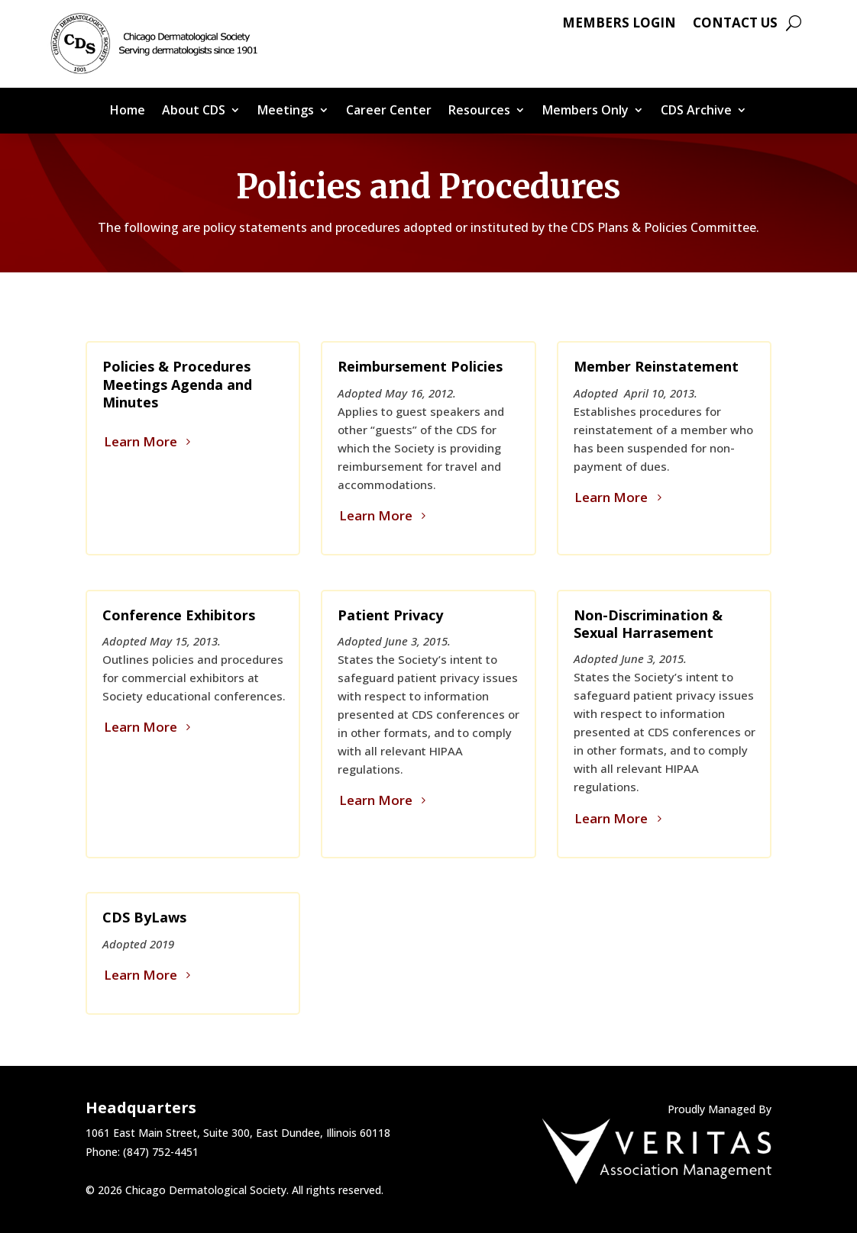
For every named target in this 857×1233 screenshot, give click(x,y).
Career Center (389, 111)
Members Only (585, 111)
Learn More (140, 441)
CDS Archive (696, 111)
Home (127, 111)
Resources (479, 111)
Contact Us (735, 24)
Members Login (619, 24)
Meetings (285, 111)
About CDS (193, 111)
